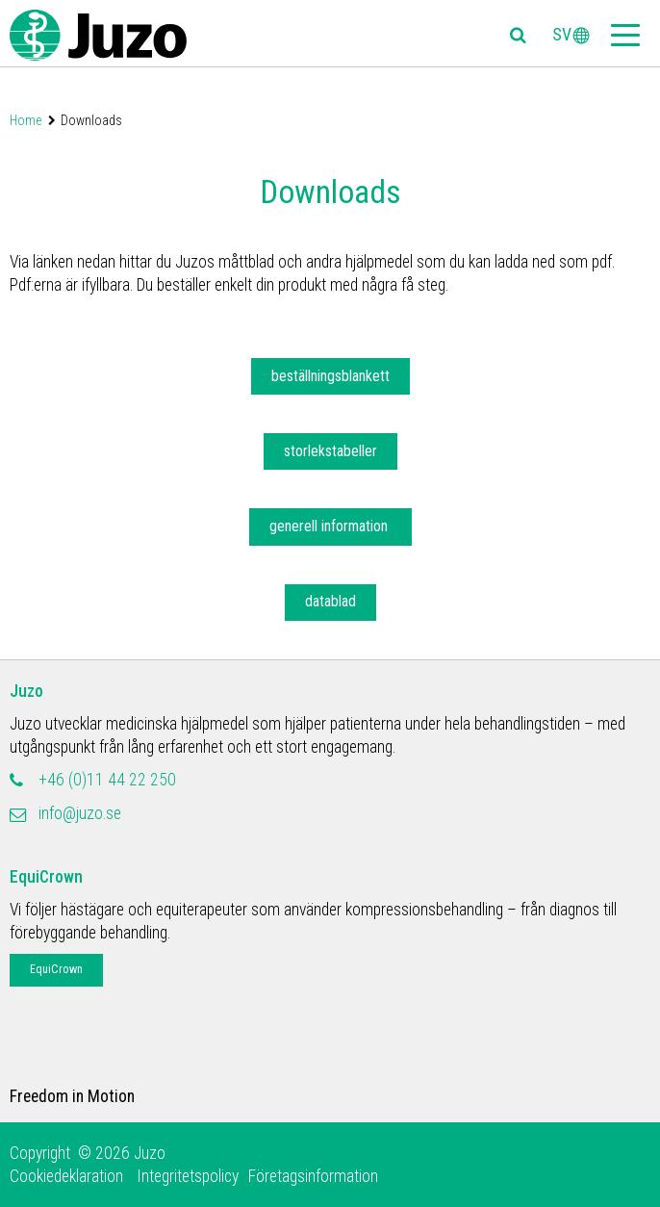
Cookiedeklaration (68, 1176)
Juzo (26, 691)
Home (25, 120)
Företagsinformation (313, 1176)
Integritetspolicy (188, 1176)
